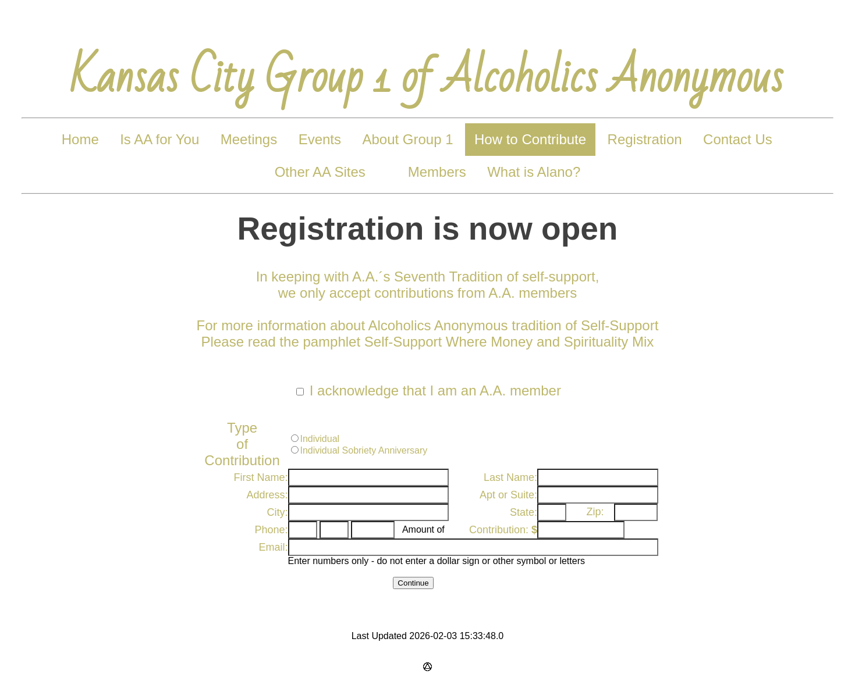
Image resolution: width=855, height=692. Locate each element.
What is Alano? (533, 172)
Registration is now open (427, 229)
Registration (645, 139)
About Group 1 (407, 139)
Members (437, 172)
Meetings (249, 139)
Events (320, 139)
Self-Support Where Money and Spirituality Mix (509, 341)
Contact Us (737, 139)
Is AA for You (159, 139)
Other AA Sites (320, 172)
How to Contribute (530, 139)
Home (80, 139)
